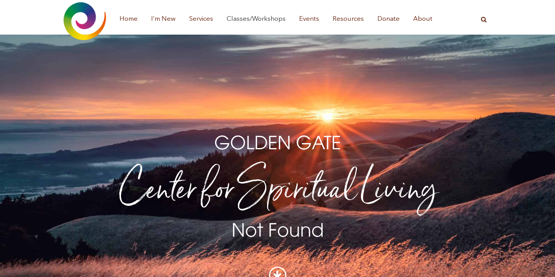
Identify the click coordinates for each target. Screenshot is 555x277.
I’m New (163, 19)
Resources (348, 19)
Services (201, 19)
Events (309, 19)
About (422, 19)
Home (128, 19)
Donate (388, 19)
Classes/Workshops (256, 19)
